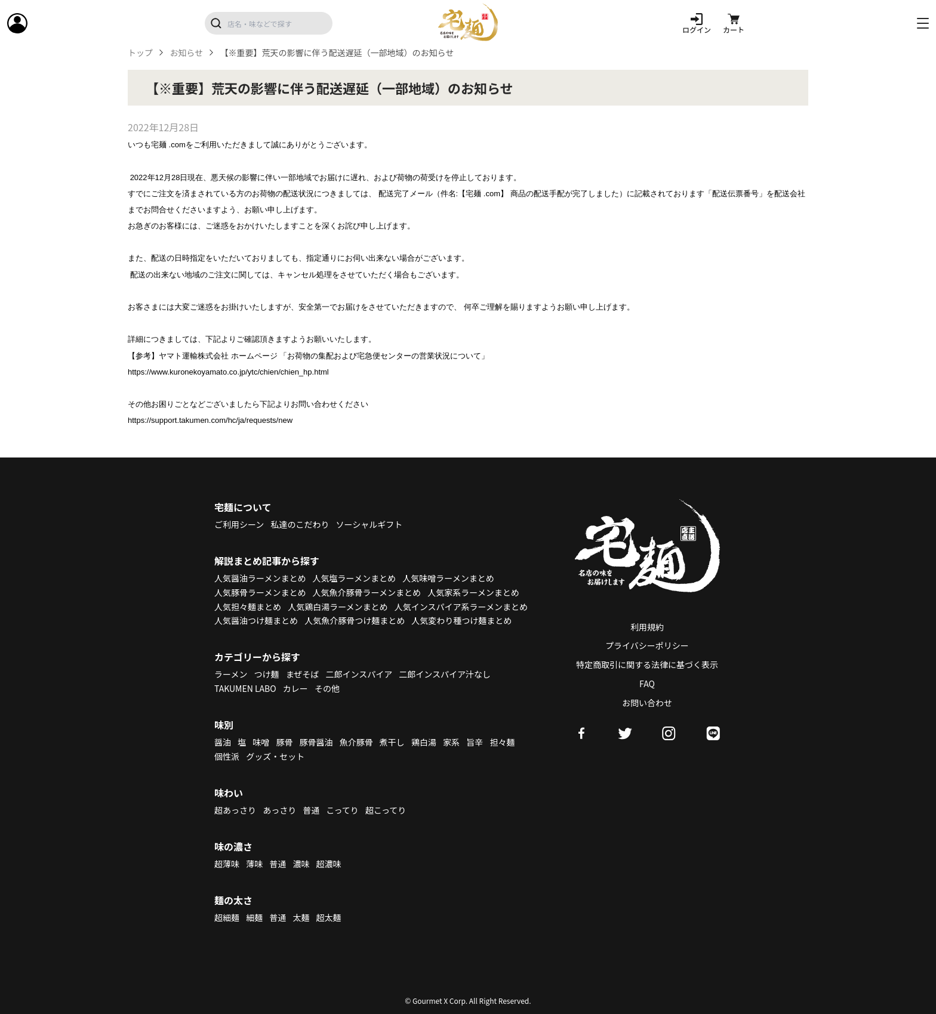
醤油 (222, 742)
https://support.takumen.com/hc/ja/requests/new (210, 420)
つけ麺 (266, 674)
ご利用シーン (239, 524)
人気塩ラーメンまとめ (354, 578)
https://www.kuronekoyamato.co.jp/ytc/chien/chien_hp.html (228, 371)
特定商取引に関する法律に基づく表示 (647, 664)
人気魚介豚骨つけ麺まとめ (354, 620)
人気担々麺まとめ (247, 607)
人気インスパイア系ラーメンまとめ (461, 607)
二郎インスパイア (358, 674)
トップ (140, 53)
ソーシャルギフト (369, 524)
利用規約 (647, 627)
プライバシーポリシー (647, 645)
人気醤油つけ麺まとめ (256, 620)
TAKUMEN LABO (245, 688)
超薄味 (226, 864)
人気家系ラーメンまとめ (473, 592)
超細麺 (226, 917)
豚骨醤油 (316, 742)
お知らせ (186, 53)
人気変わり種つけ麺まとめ (461, 620)
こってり (342, 810)
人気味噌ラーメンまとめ (448, 578)
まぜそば (302, 674)
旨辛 (474, 742)
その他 (327, 688)
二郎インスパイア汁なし (445, 674)
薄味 (254, 864)
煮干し (392, 742)
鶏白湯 (423, 742)
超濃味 (328, 864)
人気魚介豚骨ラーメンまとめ (367, 592)
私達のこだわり (299, 524)
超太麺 (328, 917)
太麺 (300, 917)
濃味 (300, 864)
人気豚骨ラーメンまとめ (260, 592)
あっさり (279, 810)
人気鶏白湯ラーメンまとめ (337, 607)
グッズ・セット (275, 756)
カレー (295, 688)
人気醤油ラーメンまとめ (260, 578)
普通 (311, 810)
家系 (451, 742)
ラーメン (230, 674)
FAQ (647, 684)
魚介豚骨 (356, 742)
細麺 (254, 917)
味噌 (261, 742)
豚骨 (284, 742)
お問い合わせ (647, 703)
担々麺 (502, 742)
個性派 (226, 756)
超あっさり (235, 810)
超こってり (385, 810)
